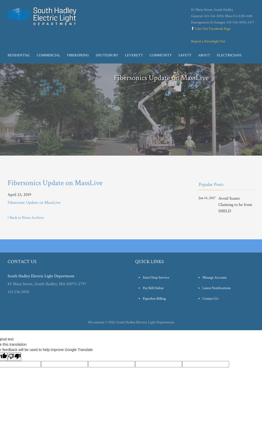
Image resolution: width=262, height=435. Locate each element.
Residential (19, 55)
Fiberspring (78, 55)
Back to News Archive (26, 217)
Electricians (229, 55)
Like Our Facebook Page (210, 28)
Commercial (48, 55)
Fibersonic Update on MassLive (34, 202)
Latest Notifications (216, 288)
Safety (185, 55)
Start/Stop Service (156, 277)
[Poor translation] (14, 356)
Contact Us (210, 298)
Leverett (134, 55)
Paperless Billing (154, 298)
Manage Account (214, 277)
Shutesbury (107, 55)
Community (161, 55)
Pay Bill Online (153, 288)
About (204, 55)
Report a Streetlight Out (208, 41)
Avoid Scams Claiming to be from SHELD (235, 205)
